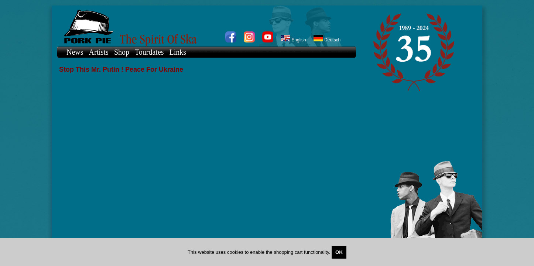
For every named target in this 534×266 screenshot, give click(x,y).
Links (178, 52)
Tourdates (149, 52)
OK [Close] (339, 252)
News (74, 52)
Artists (99, 52)
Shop (121, 52)
